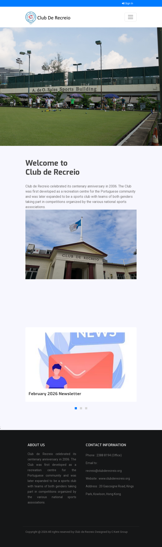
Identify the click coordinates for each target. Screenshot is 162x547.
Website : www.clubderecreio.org (108, 478)
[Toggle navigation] (131, 17)
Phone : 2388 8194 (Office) (104, 455)
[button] (75, 408)
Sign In (127, 3)
